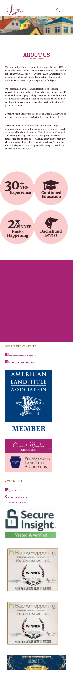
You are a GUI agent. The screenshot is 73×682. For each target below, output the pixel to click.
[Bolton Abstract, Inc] (15, 10)
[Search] (57, 10)
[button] (66, 10)
